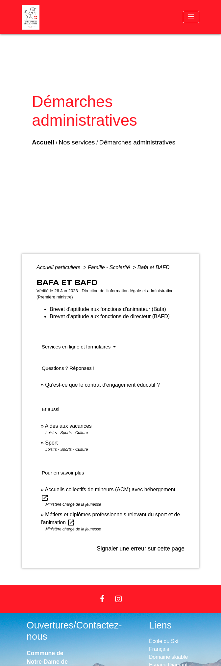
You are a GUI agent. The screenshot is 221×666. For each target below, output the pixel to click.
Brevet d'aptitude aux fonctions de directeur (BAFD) (110, 316)
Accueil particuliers (59, 267)
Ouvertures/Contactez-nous (74, 631)
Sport (51, 443)
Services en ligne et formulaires (77, 346)
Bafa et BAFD (153, 267)
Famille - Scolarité (109, 267)
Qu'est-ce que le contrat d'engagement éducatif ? (102, 385)
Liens (160, 625)
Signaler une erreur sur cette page (140, 548)
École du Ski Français (163, 645)
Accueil (43, 142)
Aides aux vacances (68, 426)
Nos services (77, 142)
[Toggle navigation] (191, 17)
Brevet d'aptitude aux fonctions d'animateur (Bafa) (108, 309)
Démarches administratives (137, 142)
